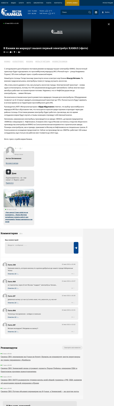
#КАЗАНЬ (31, 62)
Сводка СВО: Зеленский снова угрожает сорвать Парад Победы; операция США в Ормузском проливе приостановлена (30, 326)
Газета (48, 3)
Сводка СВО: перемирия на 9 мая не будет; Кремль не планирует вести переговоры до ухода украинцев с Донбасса (31, 315)
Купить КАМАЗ (72, 3)
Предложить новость (91, 226)
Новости (4, 3)
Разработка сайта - (105, 399)
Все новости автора (88, 64)
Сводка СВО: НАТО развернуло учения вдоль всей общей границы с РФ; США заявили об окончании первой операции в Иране (29, 339)
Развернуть (57, 391)
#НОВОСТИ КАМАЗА (13, 64)
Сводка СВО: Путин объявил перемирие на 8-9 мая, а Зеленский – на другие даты (30, 353)
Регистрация (108, 3)
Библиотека (38, 3)
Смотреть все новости (51, 304)
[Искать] (89, 12)
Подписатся (86, 84)
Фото (29, 3)
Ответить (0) (13, 225)
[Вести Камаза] (11, 12)
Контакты (58, 3)
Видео (13, 3)
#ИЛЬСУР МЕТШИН (44, 62)
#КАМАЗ (9, 62)
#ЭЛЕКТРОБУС (19, 62)
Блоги (21, 3)
